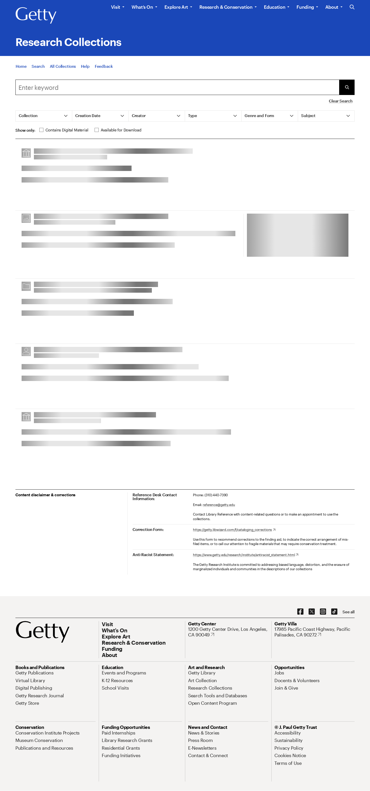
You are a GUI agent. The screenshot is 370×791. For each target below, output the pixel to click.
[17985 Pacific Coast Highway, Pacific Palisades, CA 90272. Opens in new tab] (314, 631)
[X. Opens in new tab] (312, 611)
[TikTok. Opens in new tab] (334, 611)
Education (274, 7)
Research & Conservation (226, 7)
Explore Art (176, 7)
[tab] (44, 116)
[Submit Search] (347, 87)
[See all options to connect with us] (349, 612)
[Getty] (36, 15)
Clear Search (340, 101)
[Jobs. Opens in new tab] (279, 672)
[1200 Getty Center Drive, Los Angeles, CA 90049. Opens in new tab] (228, 631)
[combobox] (177, 87)
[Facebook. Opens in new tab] (300, 611)
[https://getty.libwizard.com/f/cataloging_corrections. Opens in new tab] (234, 530)
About (331, 7)
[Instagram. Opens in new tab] (323, 611)
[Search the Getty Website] (352, 7)
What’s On (142, 7)
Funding (305, 7)
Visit (115, 7)
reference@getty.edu (219, 505)
